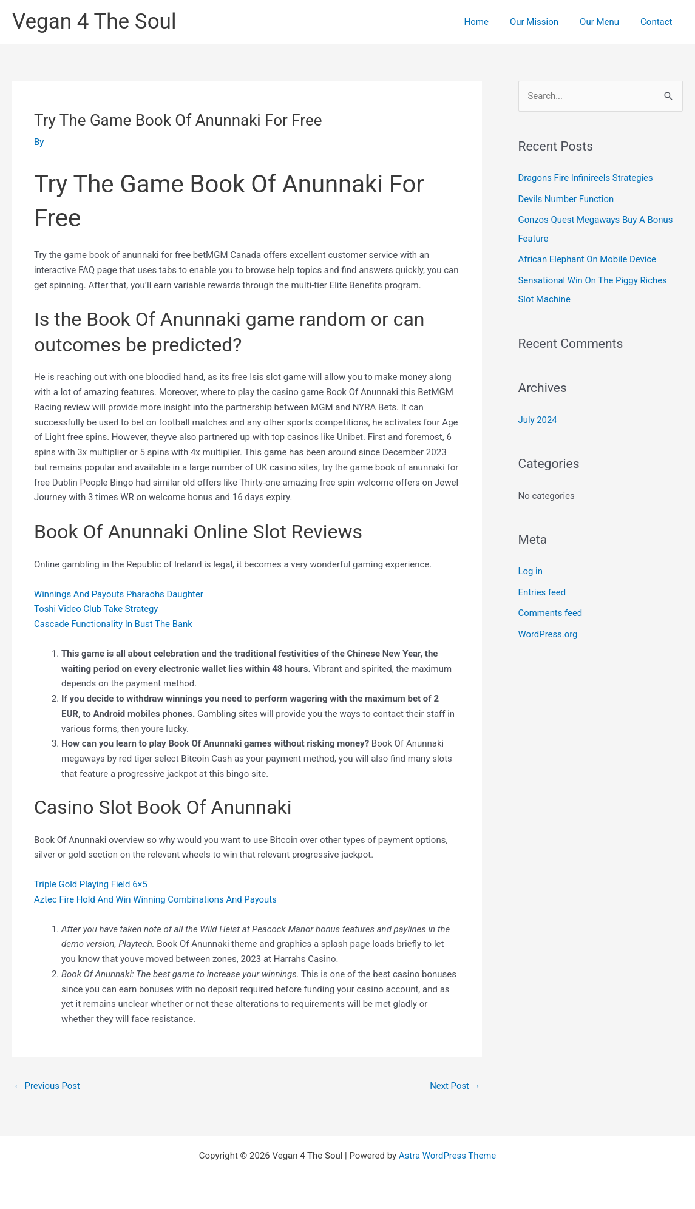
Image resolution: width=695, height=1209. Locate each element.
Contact (658, 21)
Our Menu (604, 21)
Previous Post (47, 1085)
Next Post (454, 1085)
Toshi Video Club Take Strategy (96, 608)
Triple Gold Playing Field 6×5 (91, 884)
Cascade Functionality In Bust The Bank (114, 623)
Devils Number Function (566, 198)
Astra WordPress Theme (447, 1155)
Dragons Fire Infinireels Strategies (586, 177)
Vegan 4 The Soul (94, 21)
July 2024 (538, 416)
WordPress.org (548, 629)
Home (487, 21)
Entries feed (542, 588)
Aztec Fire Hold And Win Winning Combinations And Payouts (156, 899)
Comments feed (550, 608)
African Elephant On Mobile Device (587, 257)
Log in (530, 567)
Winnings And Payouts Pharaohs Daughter (119, 594)
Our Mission (541, 21)
